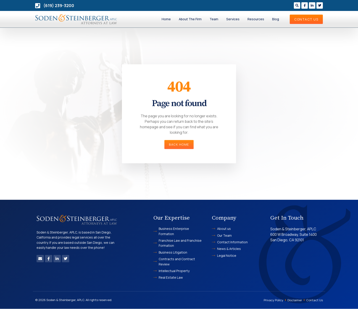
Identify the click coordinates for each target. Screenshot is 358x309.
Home (166, 19)
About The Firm (190, 19)
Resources (255, 19)
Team (214, 19)
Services (233, 19)
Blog (275, 19)
